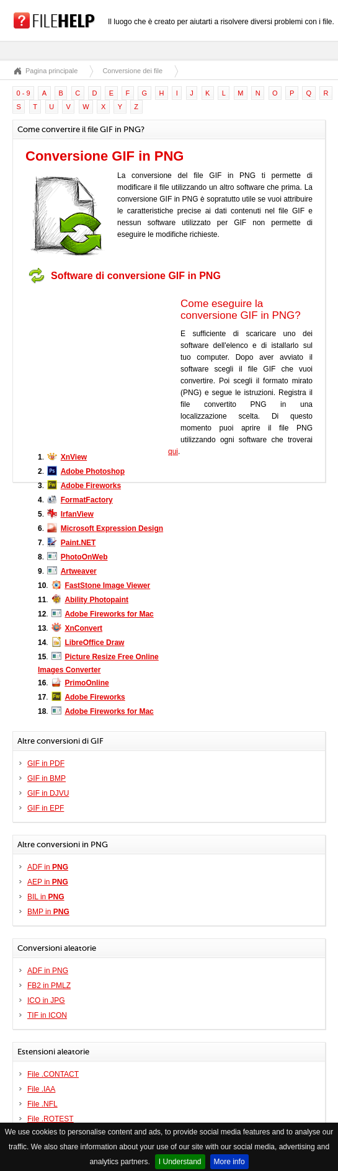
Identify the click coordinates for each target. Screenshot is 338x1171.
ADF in (47, 867)
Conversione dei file (132, 70)
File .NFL (42, 1104)
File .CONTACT (53, 1074)
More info (229, 1161)
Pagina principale (51, 70)
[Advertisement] (102, 366)
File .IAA (41, 1089)
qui (173, 451)
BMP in (48, 911)
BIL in (45, 897)
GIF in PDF (45, 763)
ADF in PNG (47, 970)
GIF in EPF (45, 808)
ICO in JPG (46, 1000)
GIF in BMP (46, 778)
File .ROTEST (50, 1119)
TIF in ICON (47, 1015)
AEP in (47, 882)
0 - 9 (23, 93)
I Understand (180, 1161)
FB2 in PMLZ (49, 985)
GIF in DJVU (48, 793)
